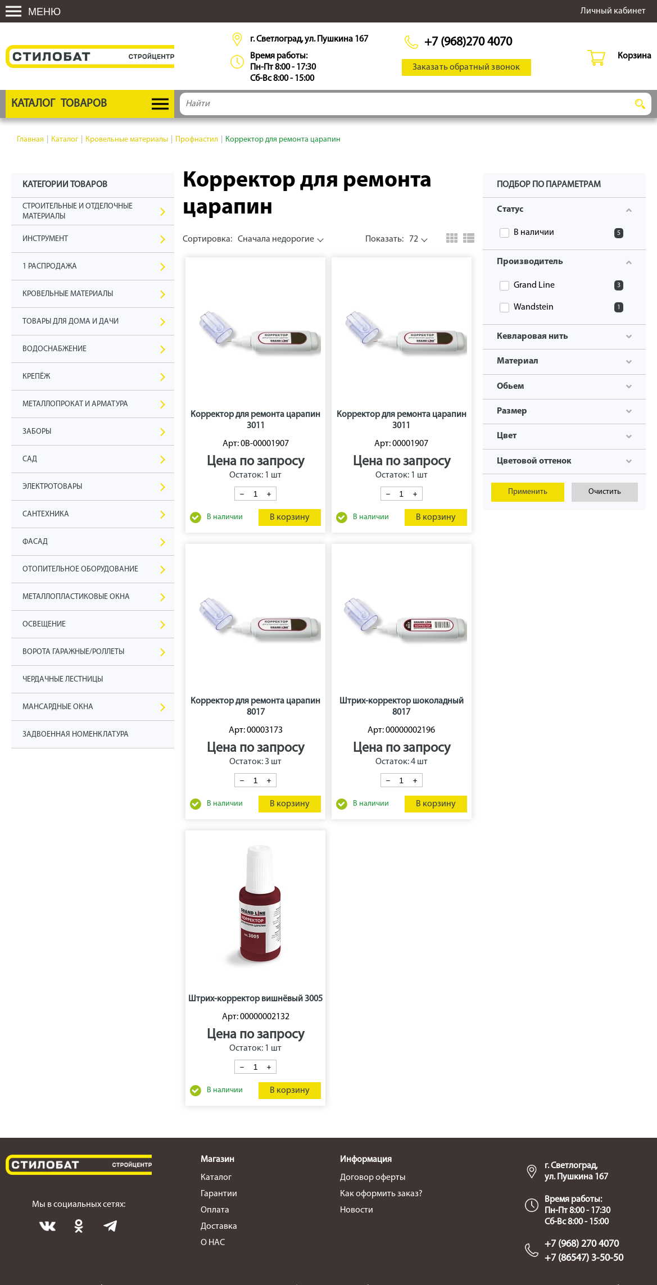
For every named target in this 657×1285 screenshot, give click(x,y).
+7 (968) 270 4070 (582, 1244)
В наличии (568, 233)
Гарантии (219, 1193)
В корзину (290, 517)
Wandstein (568, 307)
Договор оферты (373, 1177)
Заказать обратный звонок (466, 67)
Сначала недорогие (248, 239)
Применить (527, 492)
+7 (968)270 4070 (468, 42)
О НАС (213, 1242)
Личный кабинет (613, 11)
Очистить (604, 492)
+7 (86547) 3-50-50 (584, 1258)
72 (391, 239)
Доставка (219, 1226)
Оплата (215, 1210)
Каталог (216, 1177)
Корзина (634, 56)
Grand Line (568, 285)
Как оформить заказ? (381, 1193)
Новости (356, 1210)
